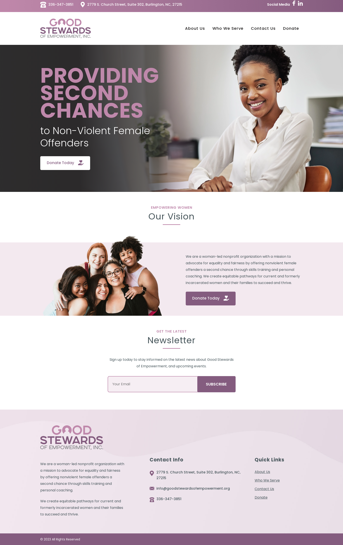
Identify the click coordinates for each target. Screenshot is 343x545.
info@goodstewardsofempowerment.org (193, 488)
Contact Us (264, 489)
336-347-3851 (168, 498)
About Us (262, 472)
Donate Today (60, 162)
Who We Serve (267, 480)
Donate (261, 497)
